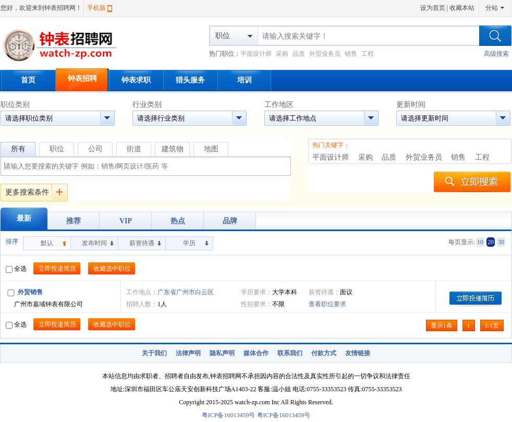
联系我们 (289, 353)
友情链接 (357, 353)
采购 (282, 53)
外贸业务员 (324, 53)
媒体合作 (256, 353)
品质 (298, 53)
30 (501, 242)
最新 (24, 218)
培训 (244, 80)
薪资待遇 (141, 243)
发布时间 (94, 243)
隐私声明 (222, 353)
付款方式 (323, 353)
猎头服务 (190, 80)
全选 (16, 268)
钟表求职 (136, 80)
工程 (367, 53)
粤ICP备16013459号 (228, 415)
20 (490, 242)
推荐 (73, 221)
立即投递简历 (57, 268)
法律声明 (188, 353)
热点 (177, 221)
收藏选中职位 (112, 268)
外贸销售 (30, 292)
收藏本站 (461, 7)
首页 (28, 80)
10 (480, 242)
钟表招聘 (82, 78)
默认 (47, 243)
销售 (351, 53)
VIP (125, 221)
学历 (189, 243)
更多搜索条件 (27, 192)
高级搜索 (496, 53)
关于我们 (154, 353)
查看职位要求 (327, 304)
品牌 (230, 221)
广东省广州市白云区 (185, 292)
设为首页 (432, 7)
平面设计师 (256, 53)
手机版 (96, 7)
